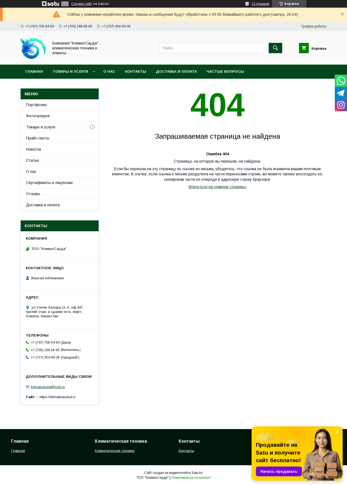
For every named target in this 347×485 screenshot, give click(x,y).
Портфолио (36, 105)
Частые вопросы (225, 71)
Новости (33, 149)
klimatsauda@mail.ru (48, 387)
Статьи (32, 160)
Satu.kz (197, 473)
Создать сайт (81, 4)
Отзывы (33, 194)
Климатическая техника (114, 451)
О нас (109, 71)
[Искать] (275, 48)
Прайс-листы (37, 138)
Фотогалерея (38, 116)
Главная (34, 71)
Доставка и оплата (176, 71)
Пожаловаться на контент (191, 478)
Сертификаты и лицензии (49, 182)
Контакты (135, 71)
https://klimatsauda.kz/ (58, 397)
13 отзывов (260, 4)
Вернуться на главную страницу (217, 187)
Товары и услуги (70, 71)
